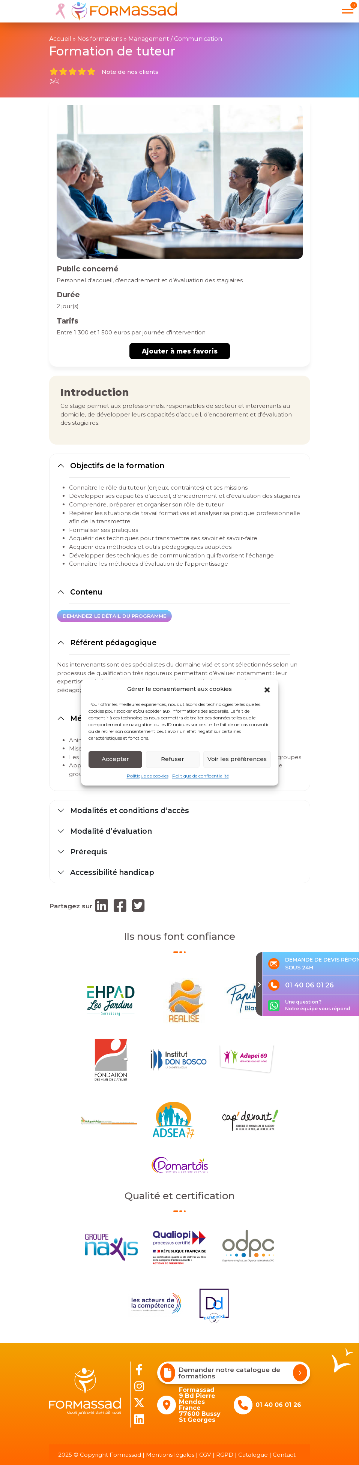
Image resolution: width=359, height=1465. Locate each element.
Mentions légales (170, 1454)
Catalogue (253, 1454)
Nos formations (99, 38)
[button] (267, 689)
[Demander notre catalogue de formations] (300, 1372)
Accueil (60, 38)
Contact (284, 1454)
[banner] (113, 11)
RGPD (224, 1454)
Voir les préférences (237, 758)
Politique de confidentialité (200, 776)
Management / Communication (175, 38)
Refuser (172, 758)
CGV (205, 1454)
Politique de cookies (147, 776)
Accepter (115, 758)
